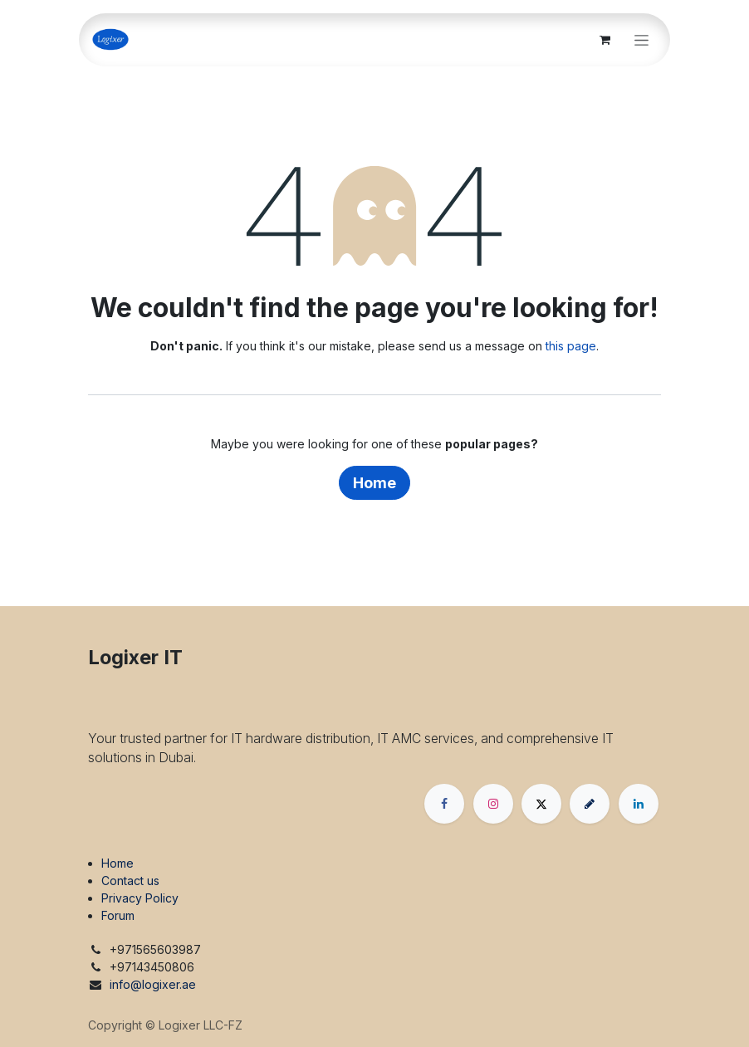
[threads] (589, 804)
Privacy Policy (140, 898)
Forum (118, 915)
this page (571, 346)
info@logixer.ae (153, 984)
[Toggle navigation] (641, 40)
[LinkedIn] (638, 804)
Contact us (130, 880)
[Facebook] (444, 804)
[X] (541, 804)
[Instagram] (493, 804)
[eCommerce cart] (604, 40)
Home (374, 483)
